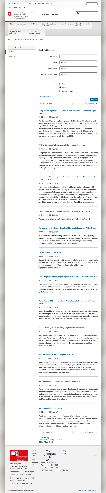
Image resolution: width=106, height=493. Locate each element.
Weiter (91, 104)
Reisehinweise (34, 26)
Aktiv (65, 88)
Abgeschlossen (68, 91)
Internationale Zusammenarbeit (35, 33)
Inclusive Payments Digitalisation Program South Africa (60, 381)
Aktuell (12, 26)
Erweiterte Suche (46, 97)
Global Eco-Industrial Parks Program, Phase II (56, 354)
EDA (29, 3)
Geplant (66, 84)
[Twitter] (42, 442)
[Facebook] (40, 442)
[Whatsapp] (49, 442)
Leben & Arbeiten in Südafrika (50, 26)
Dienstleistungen (66, 26)
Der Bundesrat (16, 3)
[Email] (52, 442)
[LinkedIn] (45, 442)
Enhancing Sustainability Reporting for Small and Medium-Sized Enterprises (68, 277)
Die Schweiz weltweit (45, 3)
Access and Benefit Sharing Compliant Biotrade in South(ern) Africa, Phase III (68, 228)
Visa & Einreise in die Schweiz (83, 26)
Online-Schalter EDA (35, 453)
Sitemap (95, 455)
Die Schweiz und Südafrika (17, 33)
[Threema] (47, 442)
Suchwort (53, 56)
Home (10, 39)
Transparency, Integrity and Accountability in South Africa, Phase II (64, 211)
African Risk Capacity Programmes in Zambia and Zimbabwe (62, 145)
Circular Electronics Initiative (50, 252)
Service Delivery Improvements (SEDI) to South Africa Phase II (62, 328)
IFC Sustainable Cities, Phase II (50, 408)
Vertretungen (22, 26)
